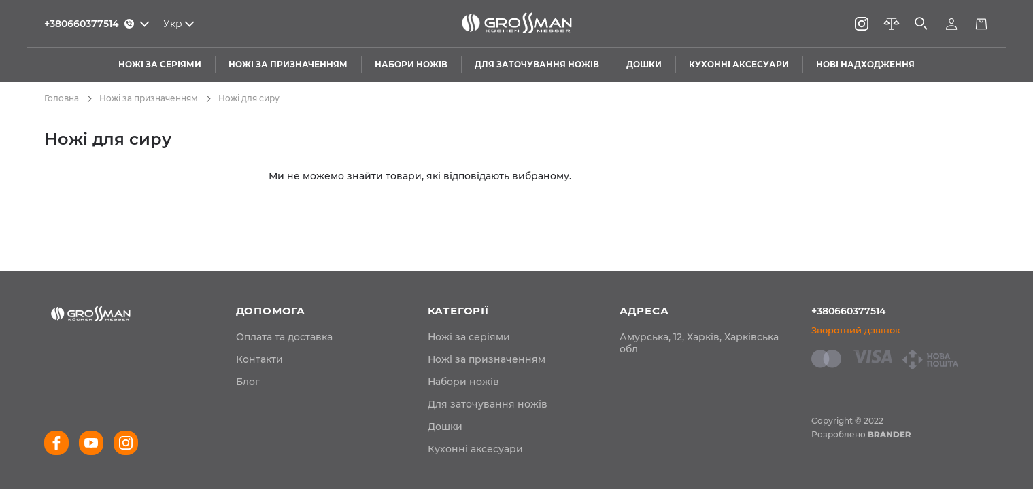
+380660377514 (848, 311)
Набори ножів (463, 382)
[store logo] (517, 24)
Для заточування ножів (487, 404)
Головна (61, 98)
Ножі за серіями (469, 337)
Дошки (445, 426)
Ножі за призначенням (148, 98)
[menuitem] (284, 337)
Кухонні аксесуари (475, 449)
